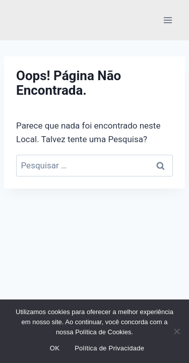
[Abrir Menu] (167, 20)
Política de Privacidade (109, 348)
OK (54, 348)
